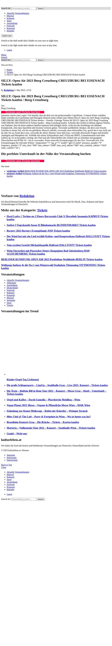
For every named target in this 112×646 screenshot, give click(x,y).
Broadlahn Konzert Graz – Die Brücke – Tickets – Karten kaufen (43, 422)
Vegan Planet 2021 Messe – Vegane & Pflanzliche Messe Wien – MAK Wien (48, 405)
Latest (9, 50)
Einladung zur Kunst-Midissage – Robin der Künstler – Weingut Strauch (47, 410)
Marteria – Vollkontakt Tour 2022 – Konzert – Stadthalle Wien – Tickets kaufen (51, 427)
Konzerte (11, 28)
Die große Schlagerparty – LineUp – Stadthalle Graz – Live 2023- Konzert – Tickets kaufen (57, 385)
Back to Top (6, 465)
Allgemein (11, 283)
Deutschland (12, 288)
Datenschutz (12, 460)
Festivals (11, 26)
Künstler (10, 31)
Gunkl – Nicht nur (17, 433)
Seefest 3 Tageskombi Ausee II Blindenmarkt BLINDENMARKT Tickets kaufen (51, 225)
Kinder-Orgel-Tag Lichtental (23, 379)
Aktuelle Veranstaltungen (18, 13)
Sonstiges (11, 300)
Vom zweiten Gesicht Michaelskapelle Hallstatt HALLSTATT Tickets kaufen (49, 245)
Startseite (11, 455)
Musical (10, 16)
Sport (9, 21)
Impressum (12, 457)
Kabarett (10, 18)
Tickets (42, 210)
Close (3, 467)
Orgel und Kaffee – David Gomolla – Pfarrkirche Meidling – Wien (43, 399)
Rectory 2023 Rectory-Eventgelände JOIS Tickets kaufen (38, 230)
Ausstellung (12, 23)
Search (41, 8)
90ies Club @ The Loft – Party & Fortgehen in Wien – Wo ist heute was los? (49, 416)
